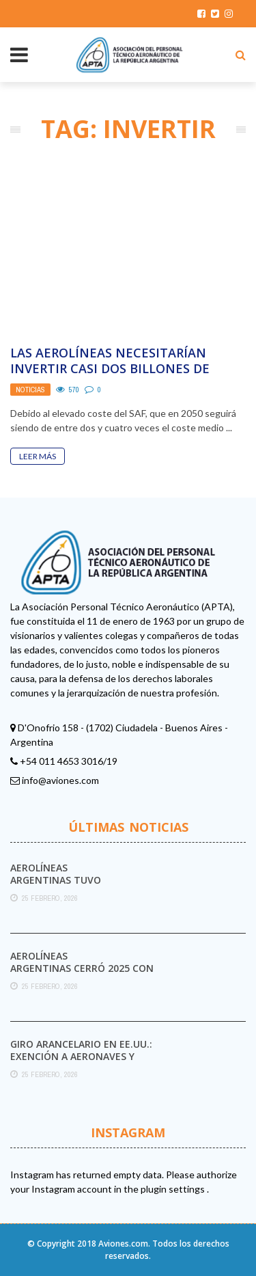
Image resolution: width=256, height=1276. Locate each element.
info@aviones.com (60, 780)
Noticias (30, 389)
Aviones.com (123, 1243)
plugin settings (174, 1189)
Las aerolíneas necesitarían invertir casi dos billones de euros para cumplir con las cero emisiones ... (124, 376)
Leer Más (37, 456)
